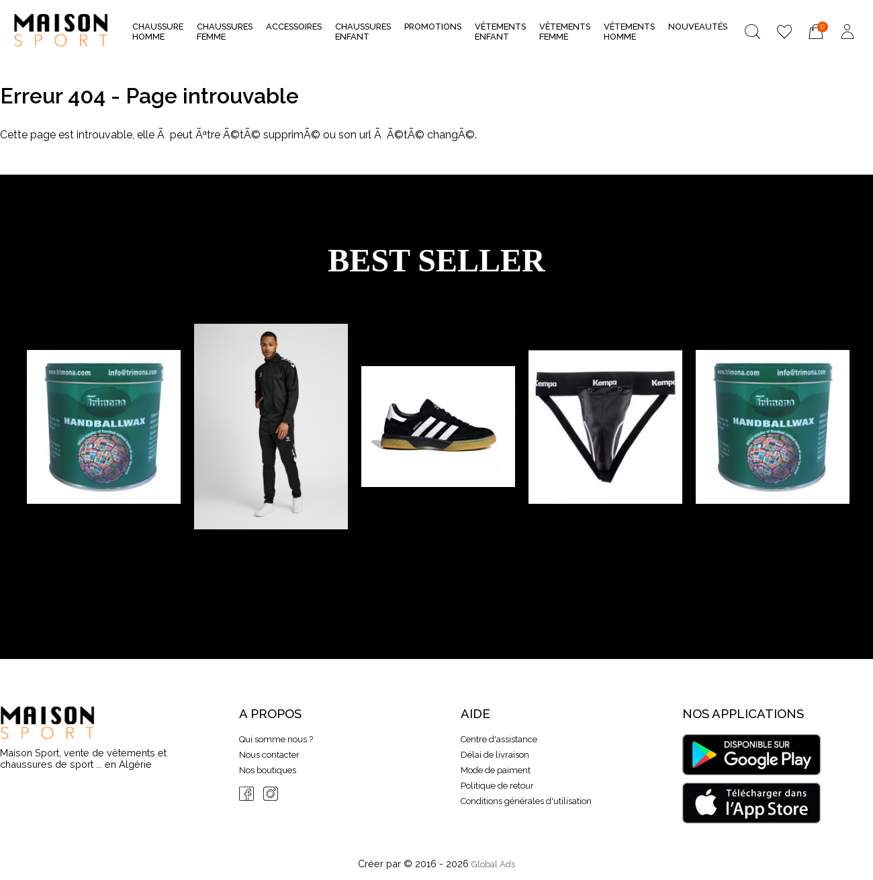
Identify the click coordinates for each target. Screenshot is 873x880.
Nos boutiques (267, 770)
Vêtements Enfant (500, 31)
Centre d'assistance (499, 739)
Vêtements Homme (629, 31)
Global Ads (493, 864)
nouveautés (697, 26)
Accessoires (294, 30)
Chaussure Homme (157, 31)
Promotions (432, 26)
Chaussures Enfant (363, 31)
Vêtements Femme (564, 31)
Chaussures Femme (224, 31)
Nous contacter (269, 755)
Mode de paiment (496, 770)
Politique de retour (497, 786)
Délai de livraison (495, 755)
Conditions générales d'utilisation (526, 801)
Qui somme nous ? (276, 739)
